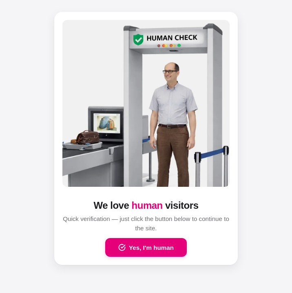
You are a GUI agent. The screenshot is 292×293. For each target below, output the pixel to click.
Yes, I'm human (146, 247)
